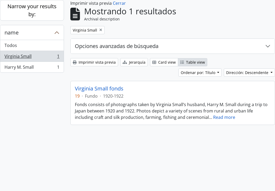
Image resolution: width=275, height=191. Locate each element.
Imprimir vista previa (94, 62)
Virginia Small (31, 57)
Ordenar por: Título (198, 72)
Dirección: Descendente (247, 72)
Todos (11, 45)
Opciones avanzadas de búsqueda (116, 46)
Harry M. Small (31, 68)
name (12, 32)
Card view (164, 62)
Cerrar (119, 3)
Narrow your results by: (32, 10)
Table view (192, 62)
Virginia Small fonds (99, 88)
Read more (224, 117)
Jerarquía (134, 62)
